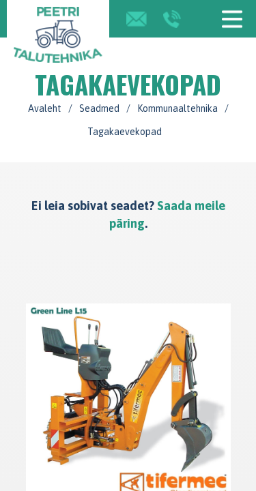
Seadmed (99, 108)
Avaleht (44, 108)
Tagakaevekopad (124, 131)
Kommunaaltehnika (177, 108)
